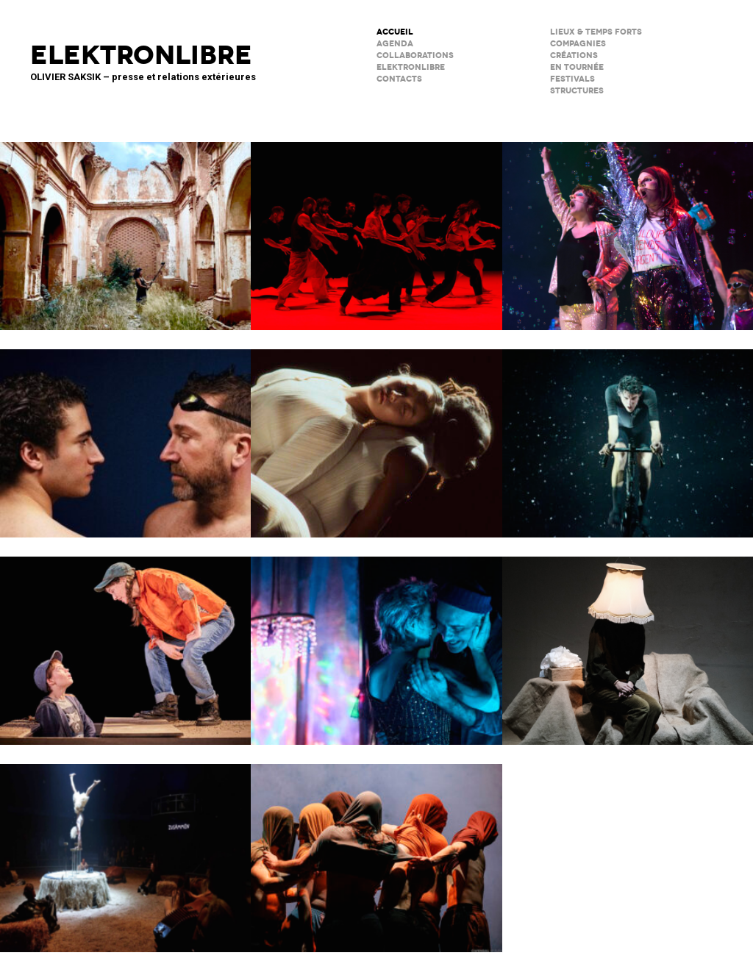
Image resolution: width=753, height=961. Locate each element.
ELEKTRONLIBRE (410, 67)
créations (574, 55)
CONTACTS (399, 79)
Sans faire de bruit (627, 641)
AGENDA (394, 44)
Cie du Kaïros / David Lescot (125, 641)
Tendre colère (376, 226)
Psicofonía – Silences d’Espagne (125, 226)
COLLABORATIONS (415, 55)
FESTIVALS (572, 79)
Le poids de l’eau (125, 433)
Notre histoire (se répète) (376, 641)
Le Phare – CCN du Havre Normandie (376, 848)
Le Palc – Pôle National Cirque (125, 848)
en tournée (577, 67)
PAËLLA (627, 226)
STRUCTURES (577, 91)
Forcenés (627, 433)
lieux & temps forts (596, 32)
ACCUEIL (394, 32)
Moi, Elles (376, 433)
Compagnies (578, 44)
